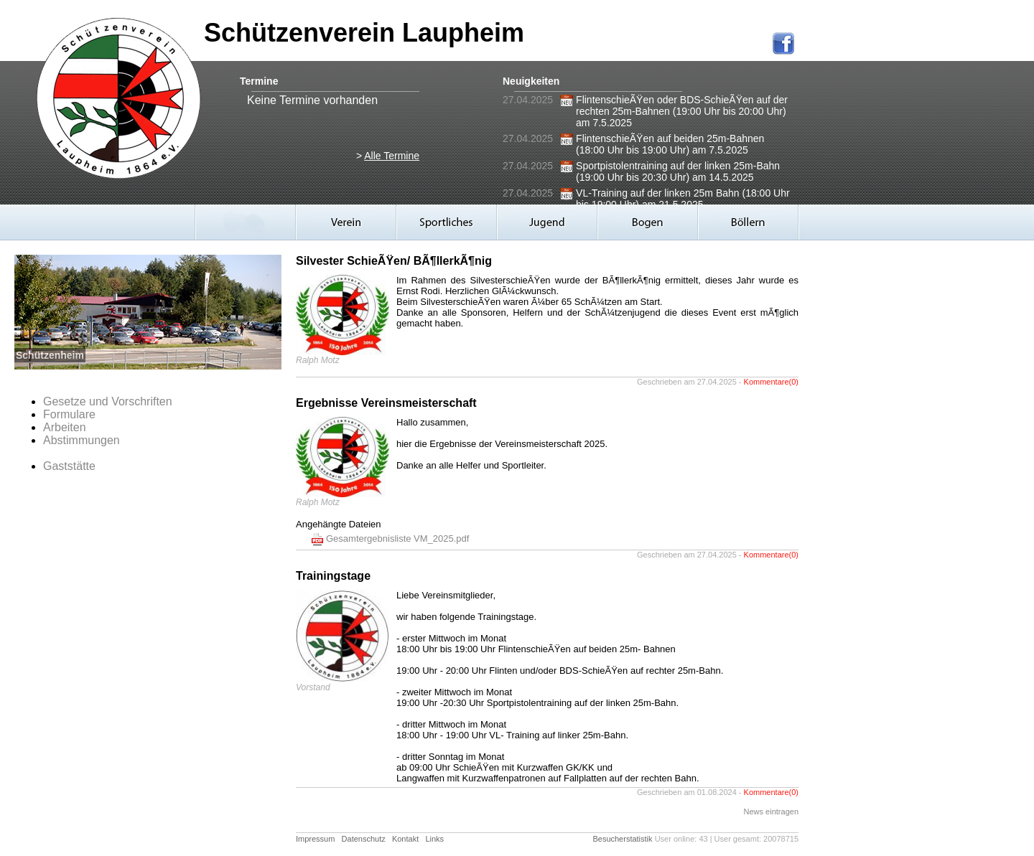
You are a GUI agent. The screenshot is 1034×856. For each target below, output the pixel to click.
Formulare (69, 414)
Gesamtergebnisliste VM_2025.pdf (397, 538)
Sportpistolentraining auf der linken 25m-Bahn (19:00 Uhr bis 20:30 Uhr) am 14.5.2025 (678, 171)
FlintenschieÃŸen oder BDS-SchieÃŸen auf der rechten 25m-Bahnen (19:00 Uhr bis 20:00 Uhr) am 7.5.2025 (682, 111)
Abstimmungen (81, 440)
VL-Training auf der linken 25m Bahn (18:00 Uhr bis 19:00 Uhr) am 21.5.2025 (683, 198)
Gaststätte (69, 466)
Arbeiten (64, 427)
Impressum (315, 838)
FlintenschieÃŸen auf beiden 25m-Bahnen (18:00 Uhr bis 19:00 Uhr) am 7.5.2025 (670, 144)
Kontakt (405, 838)
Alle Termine (391, 155)
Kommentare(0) (771, 381)
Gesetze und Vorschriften (107, 401)
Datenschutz (364, 838)
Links (434, 838)
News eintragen (771, 811)
